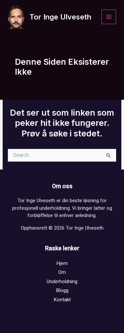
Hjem (62, 263)
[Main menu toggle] (109, 17)
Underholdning (62, 281)
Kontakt (62, 299)
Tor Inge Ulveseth (60, 17)
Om (62, 272)
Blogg (62, 290)
